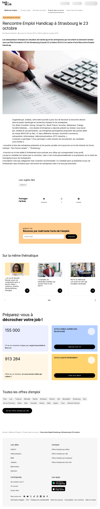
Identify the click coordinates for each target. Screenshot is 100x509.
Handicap (23, 185)
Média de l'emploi (15, 432)
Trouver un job (25, 10)
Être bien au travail (39, 10)
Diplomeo (14, 471)
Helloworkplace (16, 454)
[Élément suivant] (95, 300)
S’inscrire (71, 237)
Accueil (4, 432)
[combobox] (43, 236)
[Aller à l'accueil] (7, 3)
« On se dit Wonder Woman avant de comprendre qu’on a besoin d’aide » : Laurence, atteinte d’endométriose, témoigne (12, 284)
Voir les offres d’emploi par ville (17, 411)
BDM (12, 458)
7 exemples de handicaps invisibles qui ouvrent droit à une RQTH (46, 283)
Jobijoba (13, 462)
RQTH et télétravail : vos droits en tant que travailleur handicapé (79, 282)
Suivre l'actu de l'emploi (74, 10)
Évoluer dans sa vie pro (56, 10)
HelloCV (13, 449)
